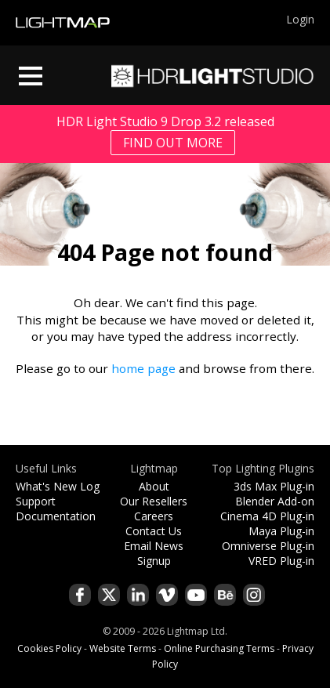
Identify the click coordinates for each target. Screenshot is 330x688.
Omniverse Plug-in (268, 545)
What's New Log (58, 486)
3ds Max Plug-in (274, 486)
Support (36, 501)
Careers (153, 516)
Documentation (56, 516)
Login (300, 19)
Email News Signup (153, 553)
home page (143, 368)
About (154, 486)
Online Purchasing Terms (219, 648)
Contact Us (153, 530)
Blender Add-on (274, 501)
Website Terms (122, 648)
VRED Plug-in (281, 560)
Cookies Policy (49, 648)
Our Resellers (153, 501)
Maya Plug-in (281, 530)
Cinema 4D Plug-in (267, 516)
